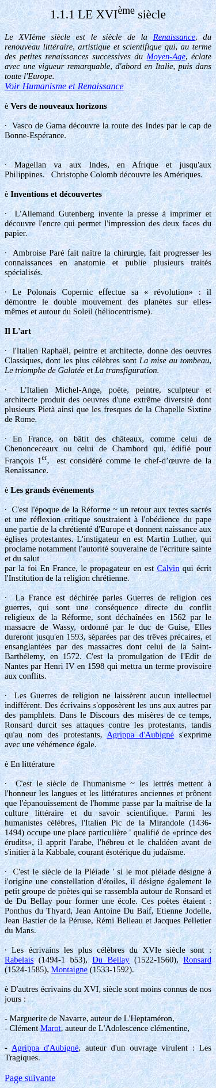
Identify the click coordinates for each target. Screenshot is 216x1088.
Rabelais (19, 959)
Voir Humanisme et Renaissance (64, 86)
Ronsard (197, 959)
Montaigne (69, 969)
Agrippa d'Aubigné (140, 734)
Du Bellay (110, 959)
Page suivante (30, 1078)
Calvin (168, 568)
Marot (50, 1028)
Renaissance (174, 36)
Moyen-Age (165, 56)
